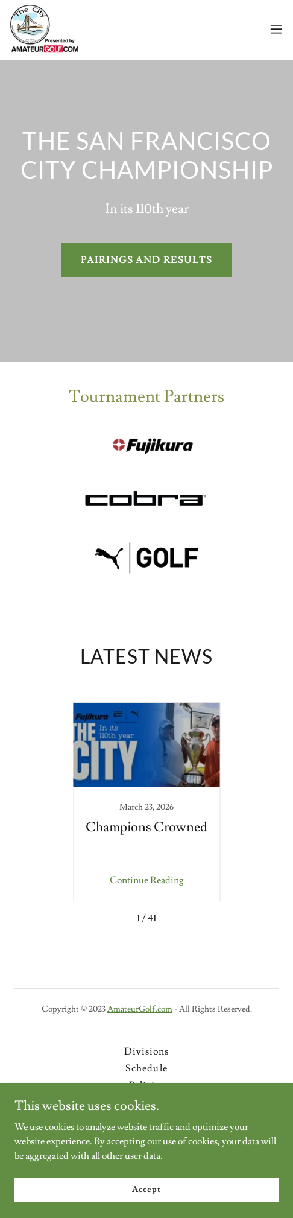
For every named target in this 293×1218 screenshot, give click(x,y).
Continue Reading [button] (147, 880)
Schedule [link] (146, 1068)
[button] (276, 29)
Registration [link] (146, 1102)
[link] (44, 29)
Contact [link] (146, 1119)
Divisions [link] (146, 1051)
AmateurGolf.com (139, 1009)
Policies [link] (146, 1085)
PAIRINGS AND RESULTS (146, 260)
